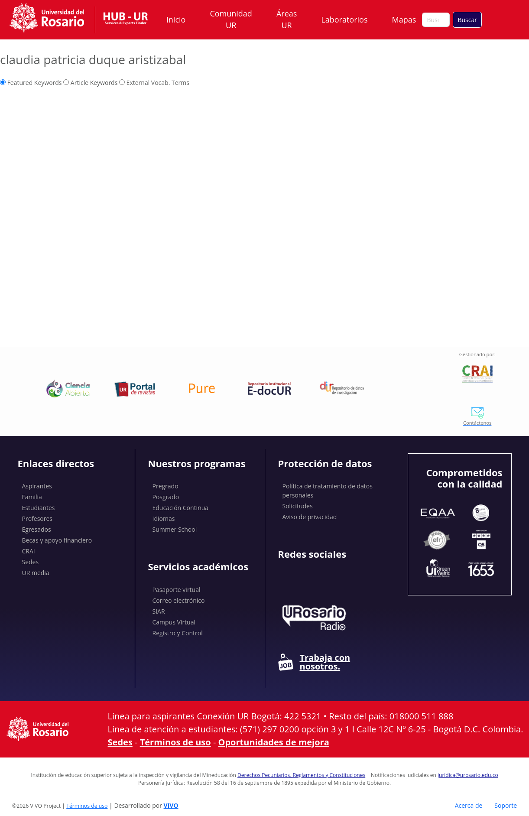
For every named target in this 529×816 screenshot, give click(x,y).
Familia (32, 497)
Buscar (467, 20)
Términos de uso (175, 742)
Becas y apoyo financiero (57, 540)
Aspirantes (37, 486)
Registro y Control (178, 633)
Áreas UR (286, 19)
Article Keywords (90, 82)
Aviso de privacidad (309, 517)
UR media (35, 573)
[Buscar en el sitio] (436, 20)
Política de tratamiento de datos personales (327, 490)
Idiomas (164, 518)
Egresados (36, 529)
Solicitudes (297, 506)
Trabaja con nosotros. (314, 662)
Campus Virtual (174, 622)
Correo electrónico (179, 600)
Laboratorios (344, 19)
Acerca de (469, 805)
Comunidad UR (231, 19)
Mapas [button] (405, 19)
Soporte (505, 805)
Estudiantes (38, 508)
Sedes (30, 562)
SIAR (159, 611)
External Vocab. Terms (154, 82)
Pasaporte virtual (177, 589)
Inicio (176, 19)
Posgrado (166, 497)
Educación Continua (181, 508)
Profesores (37, 518)
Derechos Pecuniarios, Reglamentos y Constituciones (301, 775)
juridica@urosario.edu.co (468, 775)
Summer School (175, 529)
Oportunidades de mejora (273, 742)
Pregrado (165, 486)
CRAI (28, 551)
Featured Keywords (31, 82)
